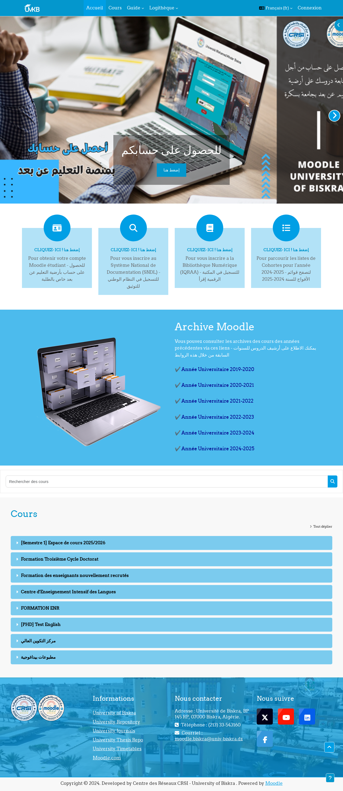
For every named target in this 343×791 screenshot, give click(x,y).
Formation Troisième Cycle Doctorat (59, 559)
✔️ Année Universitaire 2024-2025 (214, 448)
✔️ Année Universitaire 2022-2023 (214, 417)
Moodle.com (107, 758)
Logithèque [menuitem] (161, 8)
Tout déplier (322, 526)
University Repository (116, 722)
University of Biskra (114, 713)
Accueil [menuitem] (94, 8)
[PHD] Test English (41, 624)
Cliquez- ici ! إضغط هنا (57, 249)
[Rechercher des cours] (167, 481)
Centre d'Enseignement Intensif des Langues (68, 591)
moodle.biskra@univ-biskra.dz (209, 739)
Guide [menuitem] (133, 8)
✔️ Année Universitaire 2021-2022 (214, 401)
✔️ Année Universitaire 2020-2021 (214, 385)
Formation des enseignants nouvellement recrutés (75, 575)
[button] (276, 8)
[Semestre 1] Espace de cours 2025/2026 (63, 542)
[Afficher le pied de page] (330, 777)
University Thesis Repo (118, 740)
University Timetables (117, 749)
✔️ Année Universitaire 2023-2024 (214, 433)
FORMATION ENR (40, 608)
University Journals (114, 731)
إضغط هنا (171, 170)
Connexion (310, 8)
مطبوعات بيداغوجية (38, 657)
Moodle (274, 783)
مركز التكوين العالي (38, 640)
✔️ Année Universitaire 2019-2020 (214, 369)
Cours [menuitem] (115, 8)
